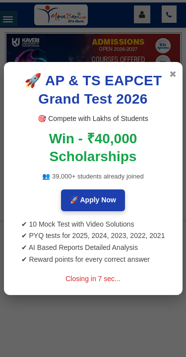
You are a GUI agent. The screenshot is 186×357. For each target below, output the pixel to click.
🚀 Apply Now (93, 200)
